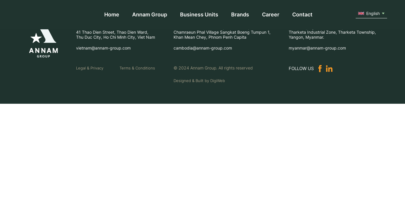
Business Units (199, 14)
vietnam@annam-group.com (103, 47)
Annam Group (149, 14)
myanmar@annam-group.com (317, 47)
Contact (302, 14)
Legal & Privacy (89, 68)
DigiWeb (217, 80)
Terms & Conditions (137, 68)
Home (111, 14)
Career (270, 14)
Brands (240, 14)
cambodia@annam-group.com (203, 47)
